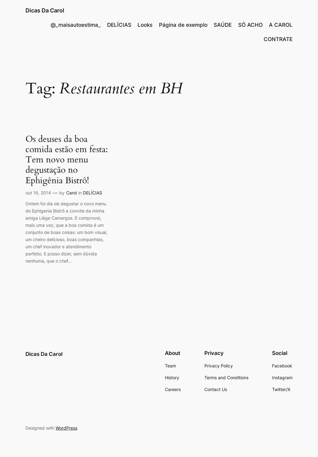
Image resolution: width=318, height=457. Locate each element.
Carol (71, 192)
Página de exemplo (183, 25)
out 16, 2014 (38, 192)
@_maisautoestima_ (76, 25)
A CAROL (281, 25)
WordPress (66, 428)
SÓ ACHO (250, 25)
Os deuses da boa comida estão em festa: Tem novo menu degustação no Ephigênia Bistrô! (66, 160)
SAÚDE (223, 25)
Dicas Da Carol (44, 10)
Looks (145, 25)
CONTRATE (278, 39)
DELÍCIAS (119, 25)
